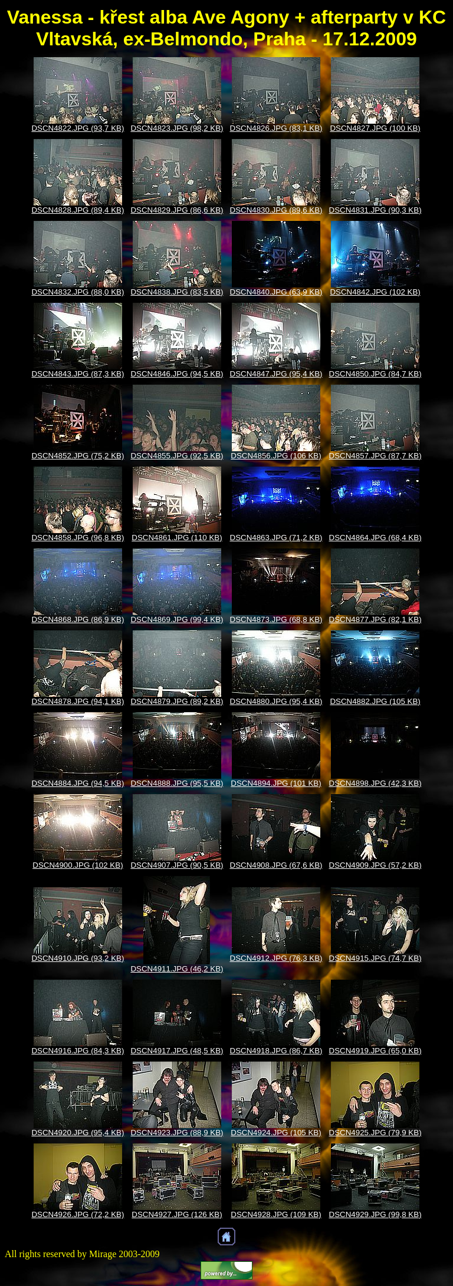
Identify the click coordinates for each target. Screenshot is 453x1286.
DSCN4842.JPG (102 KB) (375, 291)
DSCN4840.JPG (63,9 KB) (276, 291)
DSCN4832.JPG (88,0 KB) (77, 291)
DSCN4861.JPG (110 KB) (177, 537)
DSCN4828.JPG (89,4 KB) (77, 210)
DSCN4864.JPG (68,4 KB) (375, 537)
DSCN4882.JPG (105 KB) (375, 701)
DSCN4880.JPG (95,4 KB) (276, 701)
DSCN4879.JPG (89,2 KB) (176, 701)
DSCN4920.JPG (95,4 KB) (77, 1132)
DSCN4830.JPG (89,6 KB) (276, 210)
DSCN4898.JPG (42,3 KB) (375, 783)
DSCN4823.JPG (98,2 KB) (176, 128)
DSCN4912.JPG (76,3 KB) (276, 958)
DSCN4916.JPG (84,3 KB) (77, 1050)
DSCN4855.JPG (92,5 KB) (176, 455)
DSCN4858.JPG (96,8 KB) (77, 537)
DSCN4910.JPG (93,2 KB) (77, 958)
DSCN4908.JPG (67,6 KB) (276, 865)
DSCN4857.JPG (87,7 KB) (375, 455)
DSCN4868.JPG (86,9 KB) (77, 619)
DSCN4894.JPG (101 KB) (276, 783)
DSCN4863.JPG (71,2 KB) (276, 537)
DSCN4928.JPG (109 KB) (276, 1214)
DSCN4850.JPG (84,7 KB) (375, 373)
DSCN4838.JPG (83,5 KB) (176, 291)
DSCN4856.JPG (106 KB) (276, 455)
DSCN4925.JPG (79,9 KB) (375, 1132)
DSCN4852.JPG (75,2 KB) (77, 455)
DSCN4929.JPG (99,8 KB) (375, 1214)
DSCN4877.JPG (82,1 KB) (375, 619)
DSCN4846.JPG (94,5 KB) (176, 373)
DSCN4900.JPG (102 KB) (77, 865)
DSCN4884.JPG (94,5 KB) (77, 783)
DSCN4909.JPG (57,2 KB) (375, 865)
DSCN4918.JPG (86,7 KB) (276, 1050)
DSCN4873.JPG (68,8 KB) (276, 619)
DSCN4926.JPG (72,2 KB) (77, 1214)
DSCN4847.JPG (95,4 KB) (276, 373)
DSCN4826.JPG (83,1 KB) (276, 128)
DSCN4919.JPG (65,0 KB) (375, 1050)
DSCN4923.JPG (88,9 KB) (176, 1132)
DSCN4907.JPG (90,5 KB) (176, 865)
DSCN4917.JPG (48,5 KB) (176, 1050)
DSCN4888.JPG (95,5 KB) (176, 783)
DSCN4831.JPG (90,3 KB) (375, 210)
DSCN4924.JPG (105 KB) (276, 1132)
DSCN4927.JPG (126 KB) (177, 1214)
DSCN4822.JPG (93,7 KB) (77, 128)
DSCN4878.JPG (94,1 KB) (77, 701)
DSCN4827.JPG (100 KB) (375, 128)
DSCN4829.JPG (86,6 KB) (176, 210)
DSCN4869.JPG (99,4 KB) (176, 619)
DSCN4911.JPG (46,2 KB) (176, 968)
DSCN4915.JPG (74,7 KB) (375, 958)
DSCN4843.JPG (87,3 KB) (77, 373)
